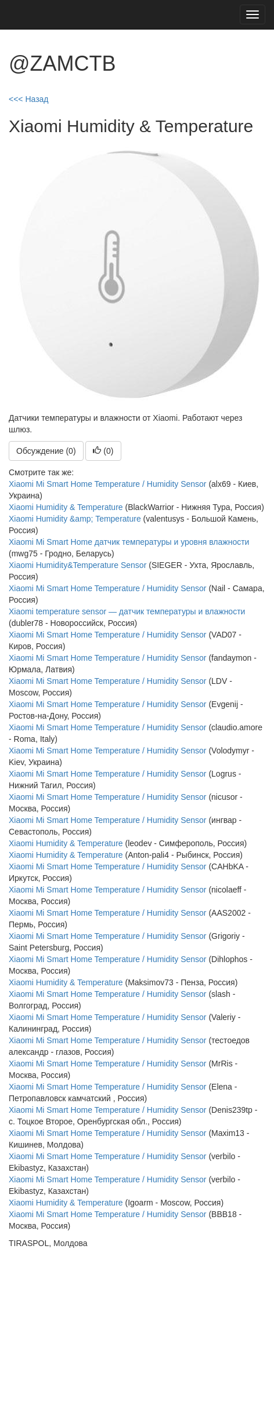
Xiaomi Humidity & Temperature (66, 507)
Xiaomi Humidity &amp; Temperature (75, 518)
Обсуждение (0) (46, 451)
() (103, 451)
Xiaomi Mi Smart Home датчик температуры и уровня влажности (129, 542)
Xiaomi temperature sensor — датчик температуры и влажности (127, 611)
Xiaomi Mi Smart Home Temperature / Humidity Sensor (108, 484)
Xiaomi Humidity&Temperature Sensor (77, 565)
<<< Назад (29, 99)
